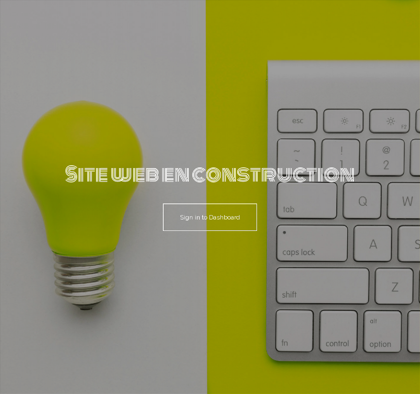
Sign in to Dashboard (210, 217)
